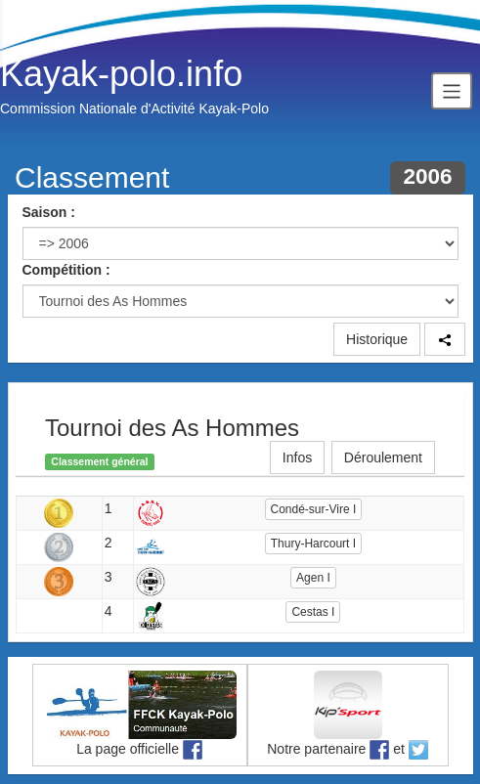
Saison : (48, 212)
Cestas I (312, 612)
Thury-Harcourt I (313, 543)
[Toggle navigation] (451, 90)
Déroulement (383, 457)
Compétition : (66, 270)
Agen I (313, 578)
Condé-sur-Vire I (314, 509)
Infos (297, 457)
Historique (377, 339)
